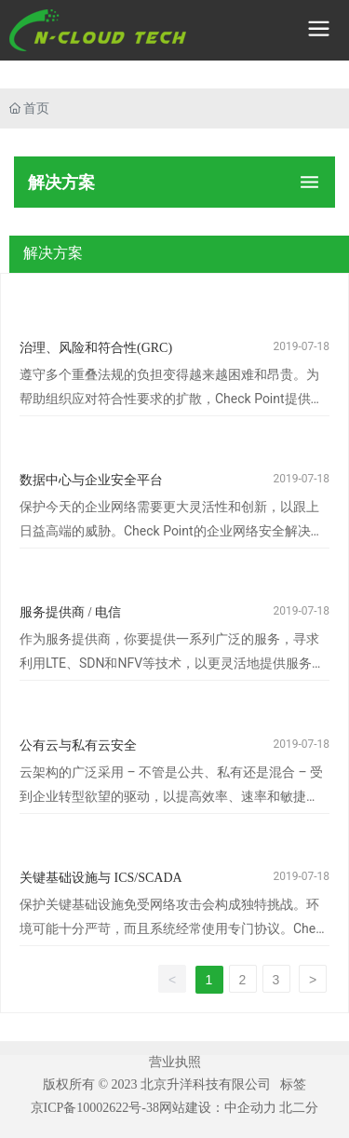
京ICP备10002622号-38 (95, 1108)
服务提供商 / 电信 (70, 612)
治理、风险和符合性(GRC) (96, 348)
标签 (293, 1084)
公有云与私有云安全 (78, 745)
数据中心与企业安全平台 (91, 480)
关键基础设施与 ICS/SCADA (101, 878)
